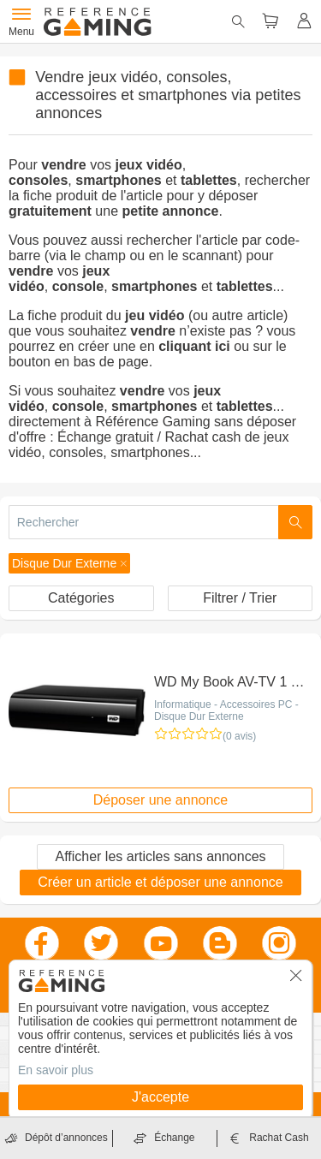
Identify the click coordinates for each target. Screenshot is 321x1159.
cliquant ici (194, 346)
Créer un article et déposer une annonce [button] (160, 882)
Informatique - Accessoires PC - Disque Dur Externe (226, 710)
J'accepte (160, 1097)
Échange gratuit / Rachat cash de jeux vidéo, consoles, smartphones (148, 445)
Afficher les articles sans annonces (160, 856)
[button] (69, 563)
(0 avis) (239, 736)
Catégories (81, 598)
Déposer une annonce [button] (160, 800)
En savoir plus (55, 1070)
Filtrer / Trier (239, 598)
